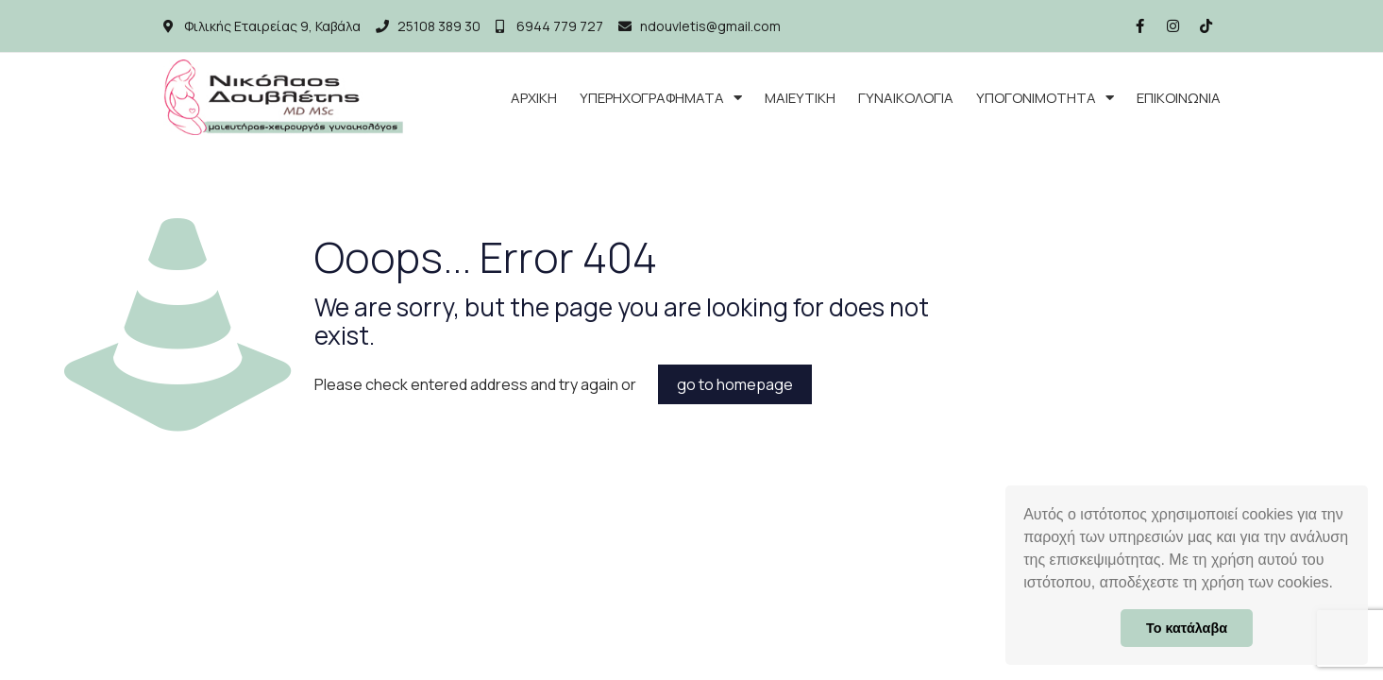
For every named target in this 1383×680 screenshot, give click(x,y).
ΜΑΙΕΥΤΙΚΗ (800, 98)
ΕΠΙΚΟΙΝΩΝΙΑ (1179, 98)
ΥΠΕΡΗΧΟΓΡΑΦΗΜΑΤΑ (661, 98)
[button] (1339, 584)
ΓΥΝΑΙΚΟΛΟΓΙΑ (905, 98)
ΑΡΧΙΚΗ (534, 98)
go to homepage (735, 384)
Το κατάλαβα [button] (1186, 628)
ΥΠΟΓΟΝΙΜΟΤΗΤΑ (1045, 98)
